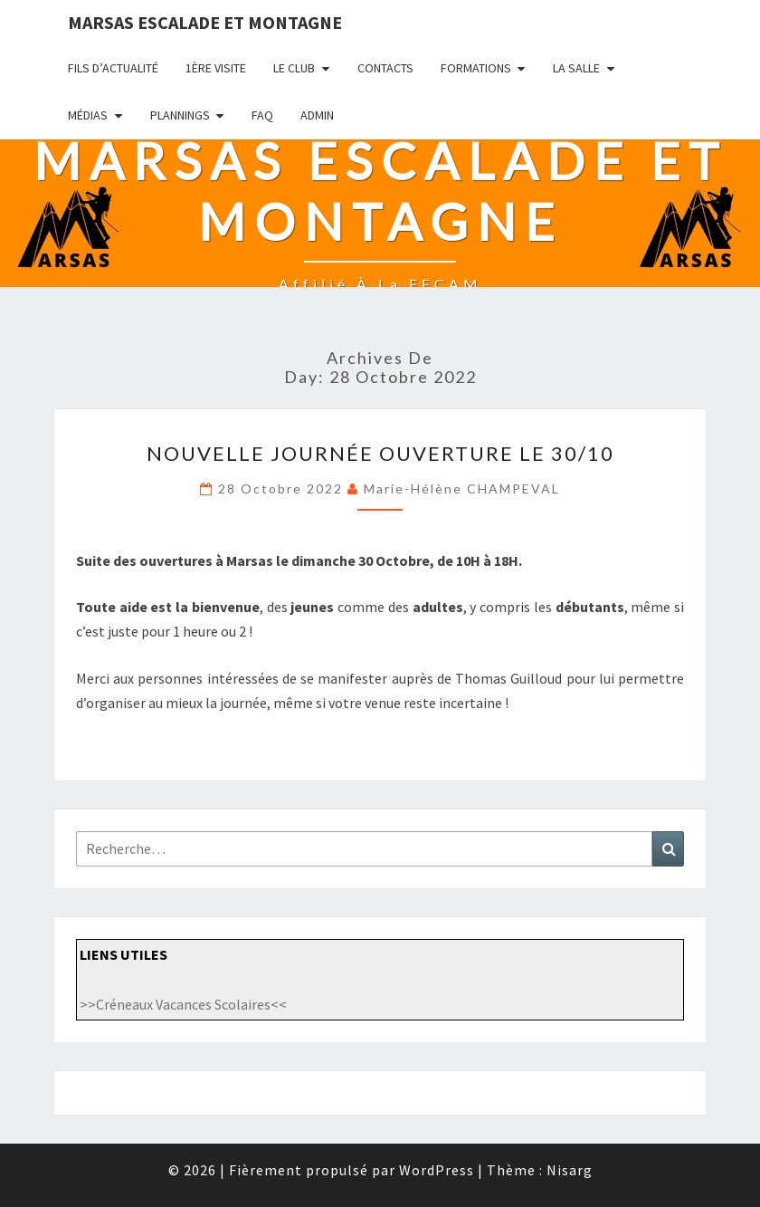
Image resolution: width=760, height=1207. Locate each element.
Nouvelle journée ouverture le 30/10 (380, 453)
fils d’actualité (113, 68)
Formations (476, 68)
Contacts (385, 68)
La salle (576, 68)
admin (317, 115)
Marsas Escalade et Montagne (205, 22)
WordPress (436, 1170)
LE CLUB (294, 68)
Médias (88, 115)
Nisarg (569, 1170)
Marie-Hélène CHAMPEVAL (462, 488)
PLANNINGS (180, 115)
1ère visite (215, 68)
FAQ (262, 115)
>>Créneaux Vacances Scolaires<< (183, 1004)
